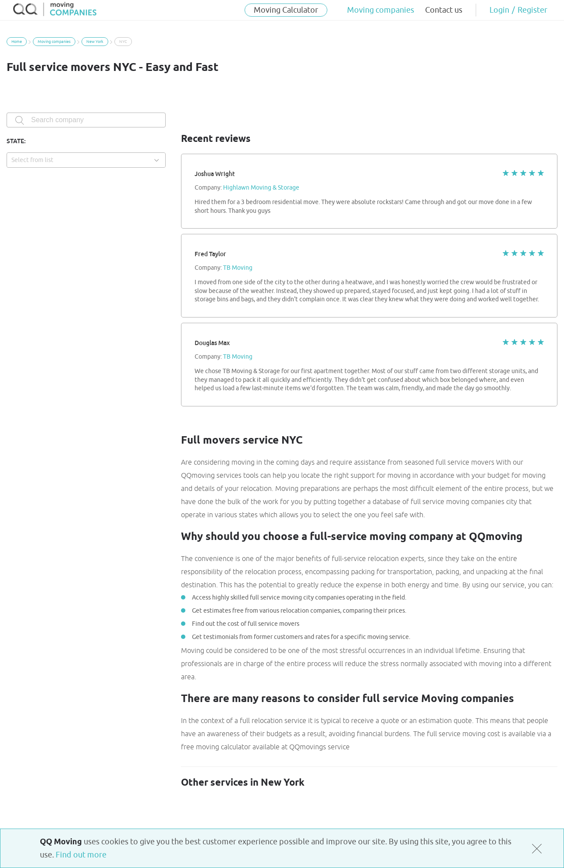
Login (499, 10)
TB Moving (237, 268)
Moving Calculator (286, 10)
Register (532, 10)
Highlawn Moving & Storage (261, 188)
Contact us (443, 10)
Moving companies (380, 10)
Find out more (81, 855)
